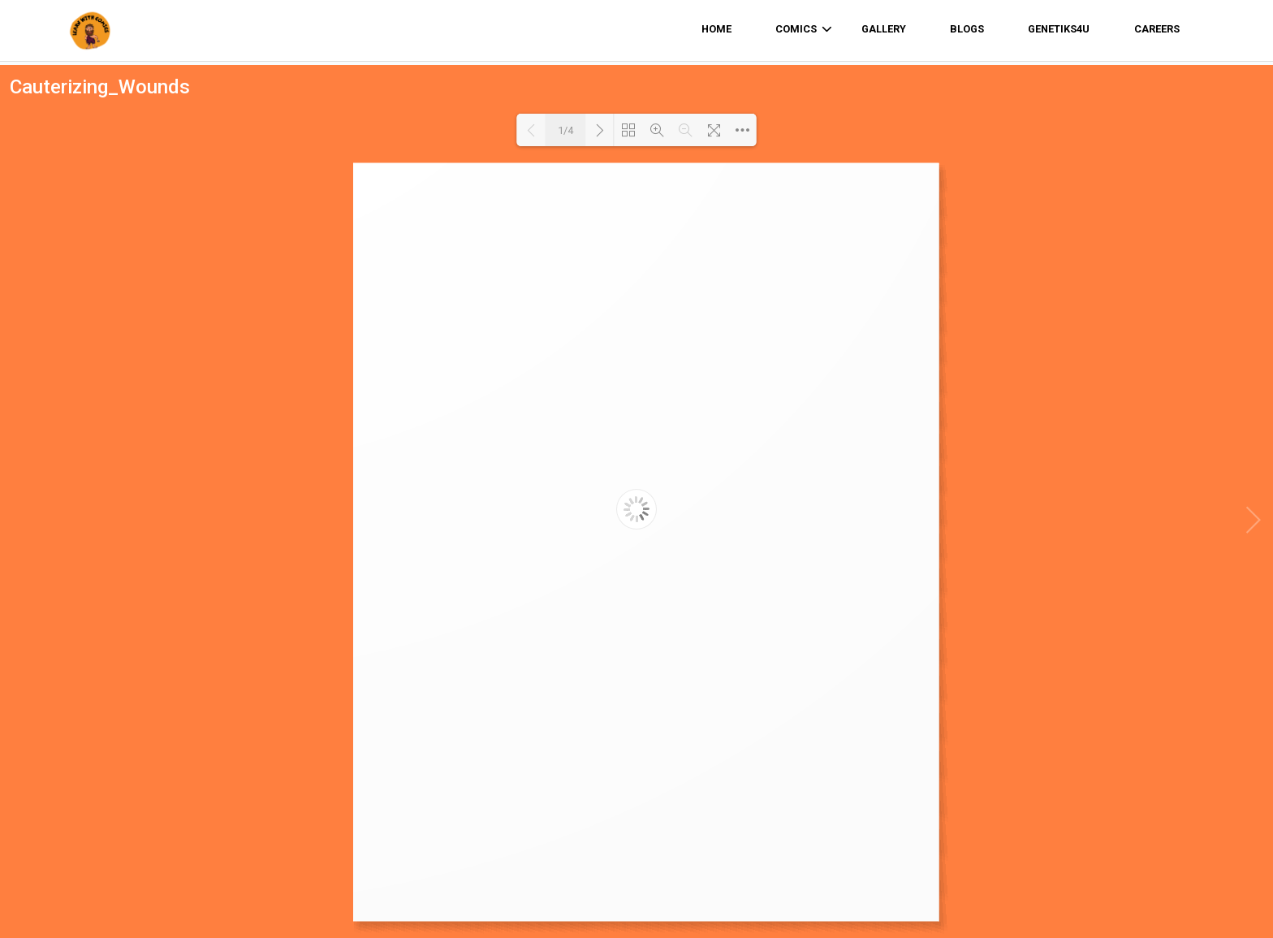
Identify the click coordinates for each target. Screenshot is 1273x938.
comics (803, 29)
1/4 (565, 130)
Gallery (883, 29)
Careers (1157, 29)
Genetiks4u (1059, 29)
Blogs (967, 29)
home (716, 29)
